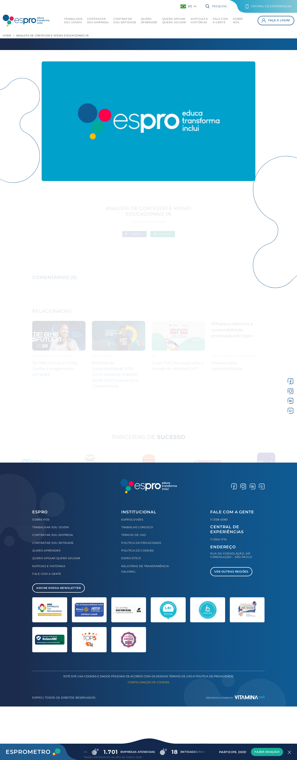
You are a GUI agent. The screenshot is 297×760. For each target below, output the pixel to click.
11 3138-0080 (219, 519)
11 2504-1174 (218, 539)
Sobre (238, 20)
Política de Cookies (137, 550)
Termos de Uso (133, 535)
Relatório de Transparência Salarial (145, 568)
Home (7, 35)
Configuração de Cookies (148, 682)
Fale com (220, 20)
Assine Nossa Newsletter (58, 588)
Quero (149, 20)
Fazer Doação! (266, 752)
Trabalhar (73, 20)
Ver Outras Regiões (231, 571)
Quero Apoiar (174, 20)
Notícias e (199, 20)
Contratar (98, 20)
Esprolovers (132, 519)
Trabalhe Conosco (137, 527)
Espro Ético (131, 558)
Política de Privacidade (141, 543)
